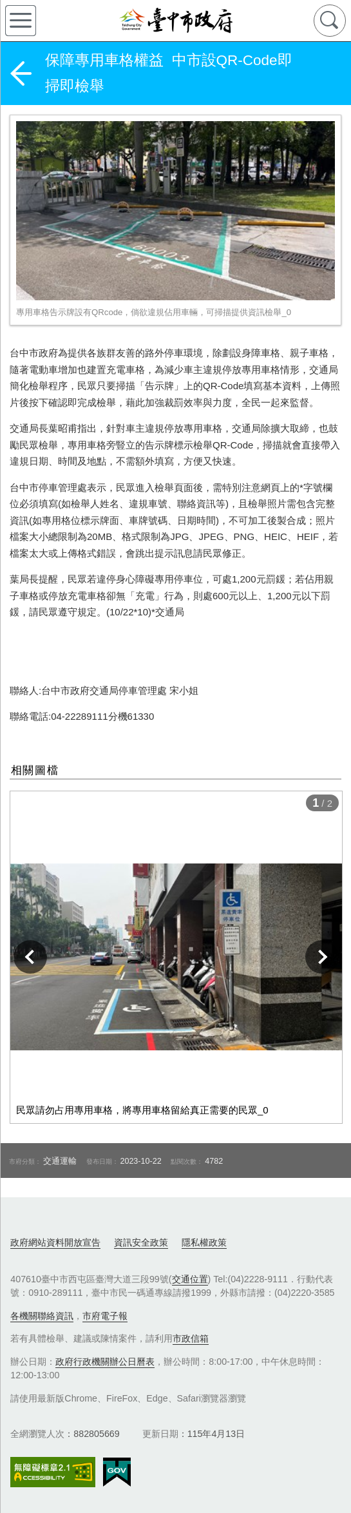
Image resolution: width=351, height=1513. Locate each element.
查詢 (330, 21)
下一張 (322, 957)
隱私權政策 (204, 1242)
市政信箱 (191, 1338)
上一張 (30, 957)
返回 (20, 73)
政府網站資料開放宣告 (55, 1242)
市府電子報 (105, 1316)
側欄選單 (20, 20)
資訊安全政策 (141, 1242)
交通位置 (190, 1279)
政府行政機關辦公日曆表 (105, 1361)
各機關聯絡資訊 (41, 1316)
